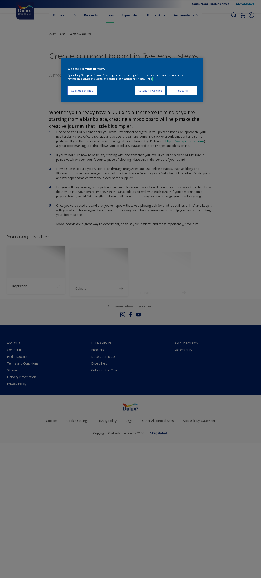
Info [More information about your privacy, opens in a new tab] (149, 78)
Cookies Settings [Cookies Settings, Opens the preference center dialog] (82, 90)
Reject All (182, 90)
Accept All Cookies (150, 90)
